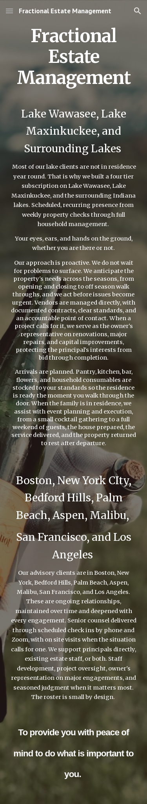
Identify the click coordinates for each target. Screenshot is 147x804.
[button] (9, 10)
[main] (73, 402)
